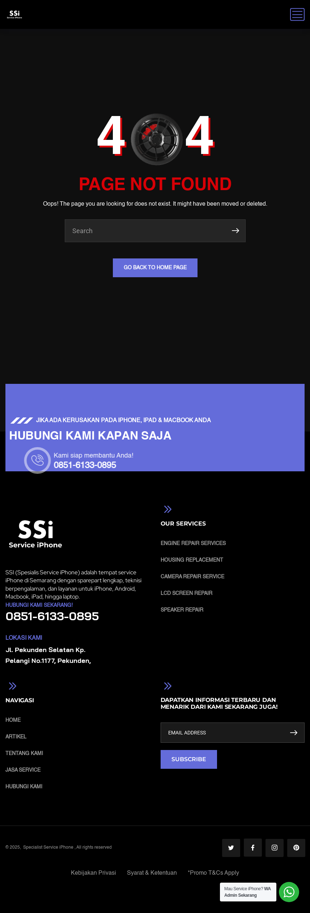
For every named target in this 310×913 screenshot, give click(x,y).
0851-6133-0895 (153, 466)
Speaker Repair (182, 610)
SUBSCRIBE (188, 759)
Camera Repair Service (192, 576)
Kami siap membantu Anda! (161, 456)
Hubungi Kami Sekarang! (39, 605)
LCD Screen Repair (186, 593)
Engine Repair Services (193, 543)
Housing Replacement (192, 560)
